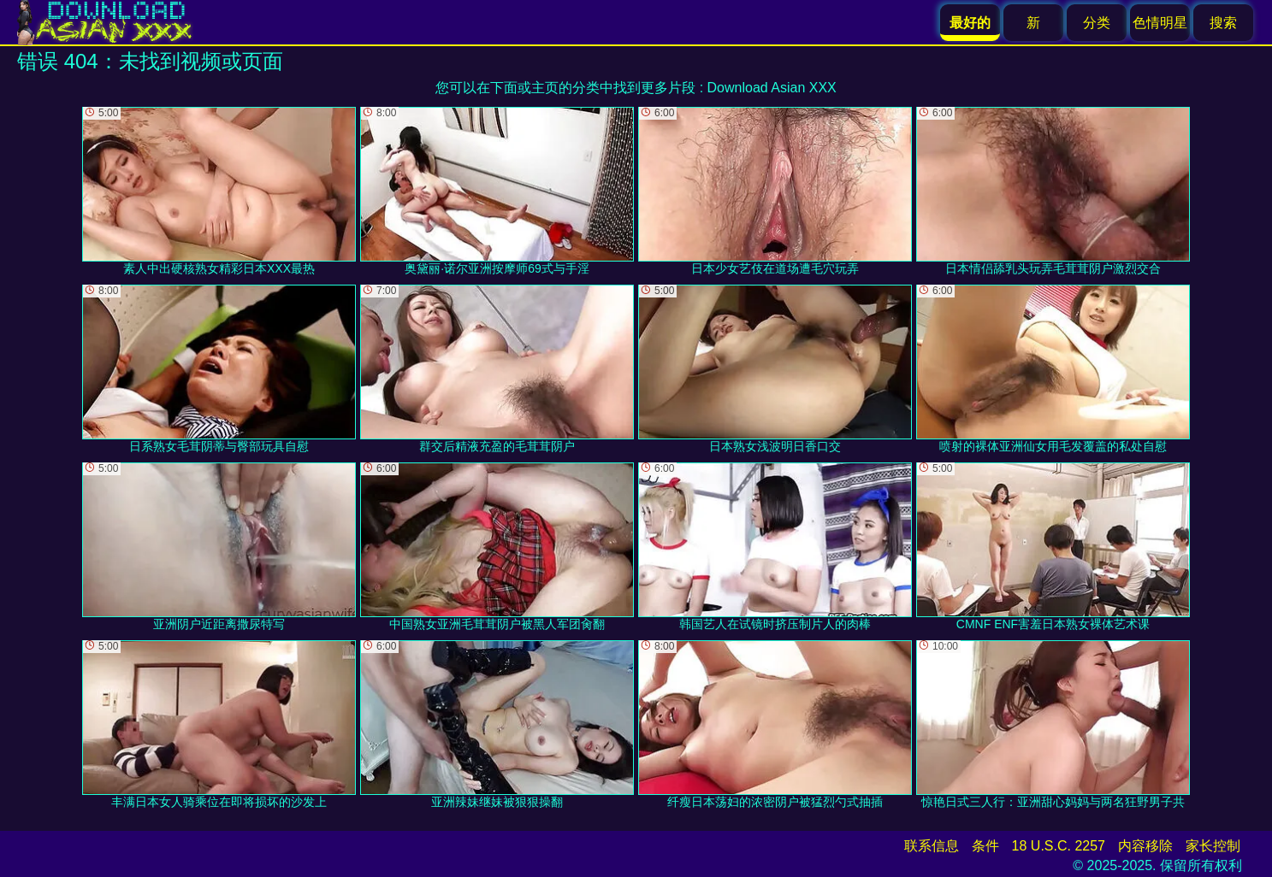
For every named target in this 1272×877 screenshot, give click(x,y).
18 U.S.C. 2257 (1058, 846)
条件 (985, 846)
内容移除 (1145, 846)
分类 (1096, 22)
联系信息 (931, 846)
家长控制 (1213, 846)
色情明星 (1160, 22)
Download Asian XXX (772, 87)
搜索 (1223, 22)
